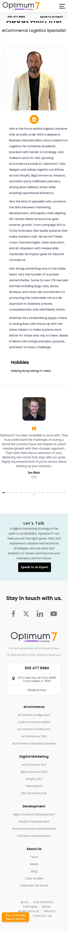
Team (34, 857)
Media (34, 864)
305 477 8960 (36, 668)
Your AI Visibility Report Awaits (15, 917)
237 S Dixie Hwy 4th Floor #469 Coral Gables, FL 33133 (37, 679)
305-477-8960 (16, 16)
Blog (34, 871)
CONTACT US (42, 916)
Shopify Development (34, 821)
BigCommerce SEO (34, 772)
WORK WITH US (28, 911)
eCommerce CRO (34, 736)
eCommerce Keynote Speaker (34, 743)
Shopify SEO (34, 779)
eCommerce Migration (34, 715)
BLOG (24, 902)
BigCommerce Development (34, 814)
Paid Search (34, 786)
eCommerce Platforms (34, 729)
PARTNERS (30, 907)
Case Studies (34, 878)
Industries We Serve (34, 885)
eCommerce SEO (34, 765)
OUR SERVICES (43, 902)
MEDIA (46, 907)
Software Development (34, 836)
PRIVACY (50, 911)
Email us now (37, 690)
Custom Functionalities (34, 722)
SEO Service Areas (34, 793)
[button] (62, 6)
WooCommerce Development (34, 829)
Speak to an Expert (51, 16)
